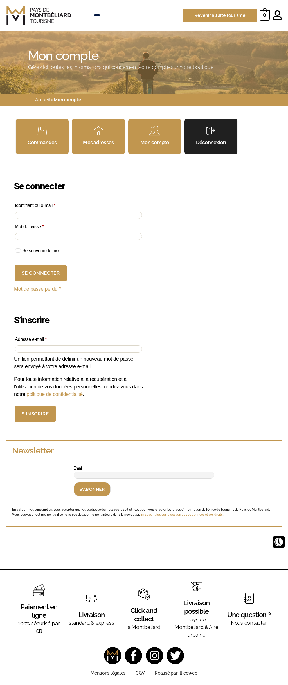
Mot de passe (39, 225)
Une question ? (249, 615)
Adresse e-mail (41, 338)
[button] (97, 15)
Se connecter (41, 273)
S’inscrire (35, 414)
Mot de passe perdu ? (38, 289)
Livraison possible (196, 607)
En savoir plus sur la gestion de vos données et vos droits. (181, 515)
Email (78, 468)
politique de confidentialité (54, 394)
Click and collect (143, 614)
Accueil (42, 99)
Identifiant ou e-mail (45, 204)
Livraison (91, 615)
